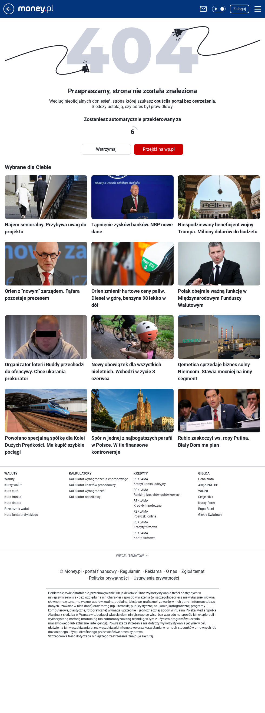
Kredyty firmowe (145, 527)
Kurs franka (12, 497)
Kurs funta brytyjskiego (21, 515)
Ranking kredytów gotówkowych (157, 495)
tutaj (150, 636)
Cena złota (206, 479)
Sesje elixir (205, 497)
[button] (219, 9)
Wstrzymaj (106, 149)
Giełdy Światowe (210, 515)
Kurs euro (11, 491)
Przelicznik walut (16, 509)
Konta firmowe (144, 538)
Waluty (9, 479)
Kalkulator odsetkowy (85, 497)
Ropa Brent (206, 509)
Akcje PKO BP (208, 485)
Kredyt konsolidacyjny (150, 484)
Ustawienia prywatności (155, 578)
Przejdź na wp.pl (159, 149)
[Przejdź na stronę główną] (8, 12)
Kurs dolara (12, 503)
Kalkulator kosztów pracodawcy (92, 485)
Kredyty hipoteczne (147, 505)
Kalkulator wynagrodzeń (87, 491)
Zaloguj (239, 9)
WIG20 (203, 491)
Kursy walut (13, 485)
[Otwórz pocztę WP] (203, 9)
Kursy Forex (207, 503)
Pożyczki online (145, 516)
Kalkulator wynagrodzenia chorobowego (98, 479)
